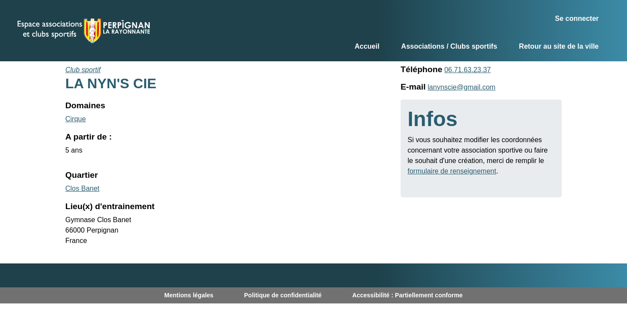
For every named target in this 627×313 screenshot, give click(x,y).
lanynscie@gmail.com (462, 87)
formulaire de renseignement (452, 171)
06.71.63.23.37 (467, 69)
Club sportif (83, 69)
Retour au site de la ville (559, 46)
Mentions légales (188, 295)
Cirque (75, 119)
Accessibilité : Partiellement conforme (407, 295)
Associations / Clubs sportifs (449, 46)
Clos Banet (82, 188)
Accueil (366, 46)
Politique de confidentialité (283, 295)
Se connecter (577, 18)
